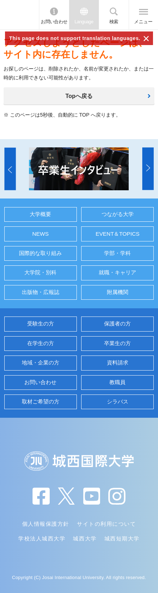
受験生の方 (40, 323)
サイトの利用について (106, 524)
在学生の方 (40, 343)
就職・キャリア (117, 272)
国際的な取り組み (40, 253)
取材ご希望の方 (40, 401)
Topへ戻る (79, 96)
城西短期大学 (122, 538)
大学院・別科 (40, 272)
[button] (10, 168)
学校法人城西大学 (41, 538)
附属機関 (117, 292)
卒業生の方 (117, 343)
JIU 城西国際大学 (19, 14)
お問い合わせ (54, 21)
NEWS (40, 234)
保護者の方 (117, 323)
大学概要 (40, 214)
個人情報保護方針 (45, 524)
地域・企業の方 (40, 362)
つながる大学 (118, 214)
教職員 (117, 382)
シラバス (117, 401)
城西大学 (85, 538)
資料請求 (117, 362)
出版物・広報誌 (40, 292)
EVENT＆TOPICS (117, 234)
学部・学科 (117, 253)
